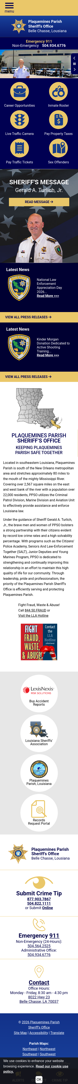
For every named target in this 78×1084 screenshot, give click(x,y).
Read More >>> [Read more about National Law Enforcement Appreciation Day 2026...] (48, 296)
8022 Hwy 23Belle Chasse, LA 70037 (39, 999)
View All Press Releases (28, 317)
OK (39, 1079)
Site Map (20, 1033)
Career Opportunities (19, 95)
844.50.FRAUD (35, 610)
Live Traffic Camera (19, 123)
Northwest (47, 1049)
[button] (9, 7)
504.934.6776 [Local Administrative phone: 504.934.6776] (39, 954)
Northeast (30, 1049)
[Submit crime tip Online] (47, 908)
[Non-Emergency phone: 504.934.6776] (54, 46)
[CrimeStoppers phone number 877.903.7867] (39, 899)
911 (54, 935)
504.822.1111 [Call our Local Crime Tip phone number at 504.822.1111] (39, 903)
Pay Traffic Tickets (19, 151)
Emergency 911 (39, 41)
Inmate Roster (58, 95)
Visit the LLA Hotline (33, 616)
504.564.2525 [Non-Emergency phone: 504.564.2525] (39, 946)
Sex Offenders (58, 151)
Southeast (29, 1054)
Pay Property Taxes (58, 123)
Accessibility (38, 1033)
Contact (39, 982)
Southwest (48, 1054)
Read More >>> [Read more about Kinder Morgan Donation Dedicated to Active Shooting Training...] (48, 355)
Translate (57, 1033)
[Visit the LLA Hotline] (39, 642)
